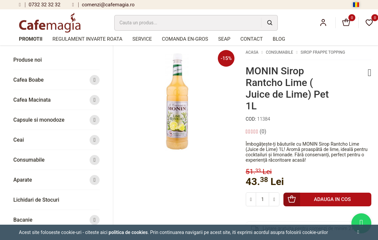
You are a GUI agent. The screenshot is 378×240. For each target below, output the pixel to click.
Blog (279, 39)
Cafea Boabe (56, 80)
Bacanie (56, 220)
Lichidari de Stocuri (36, 200)
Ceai (56, 140)
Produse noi (27, 60)
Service (142, 39)
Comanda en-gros (185, 39)
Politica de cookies (128, 232)
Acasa (252, 52)
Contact (251, 39)
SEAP (224, 39)
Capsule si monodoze (56, 120)
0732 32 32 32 (40, 5)
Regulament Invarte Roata (87, 39)
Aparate (56, 180)
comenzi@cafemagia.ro (103, 5)
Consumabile (56, 160)
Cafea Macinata (56, 100)
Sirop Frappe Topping (323, 52)
